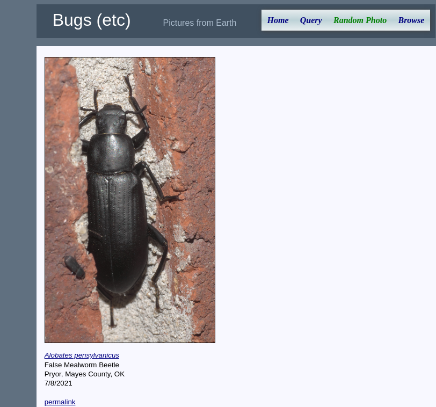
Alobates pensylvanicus (82, 355)
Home (278, 20)
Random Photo (360, 20)
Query (311, 20)
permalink (60, 402)
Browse (411, 20)
